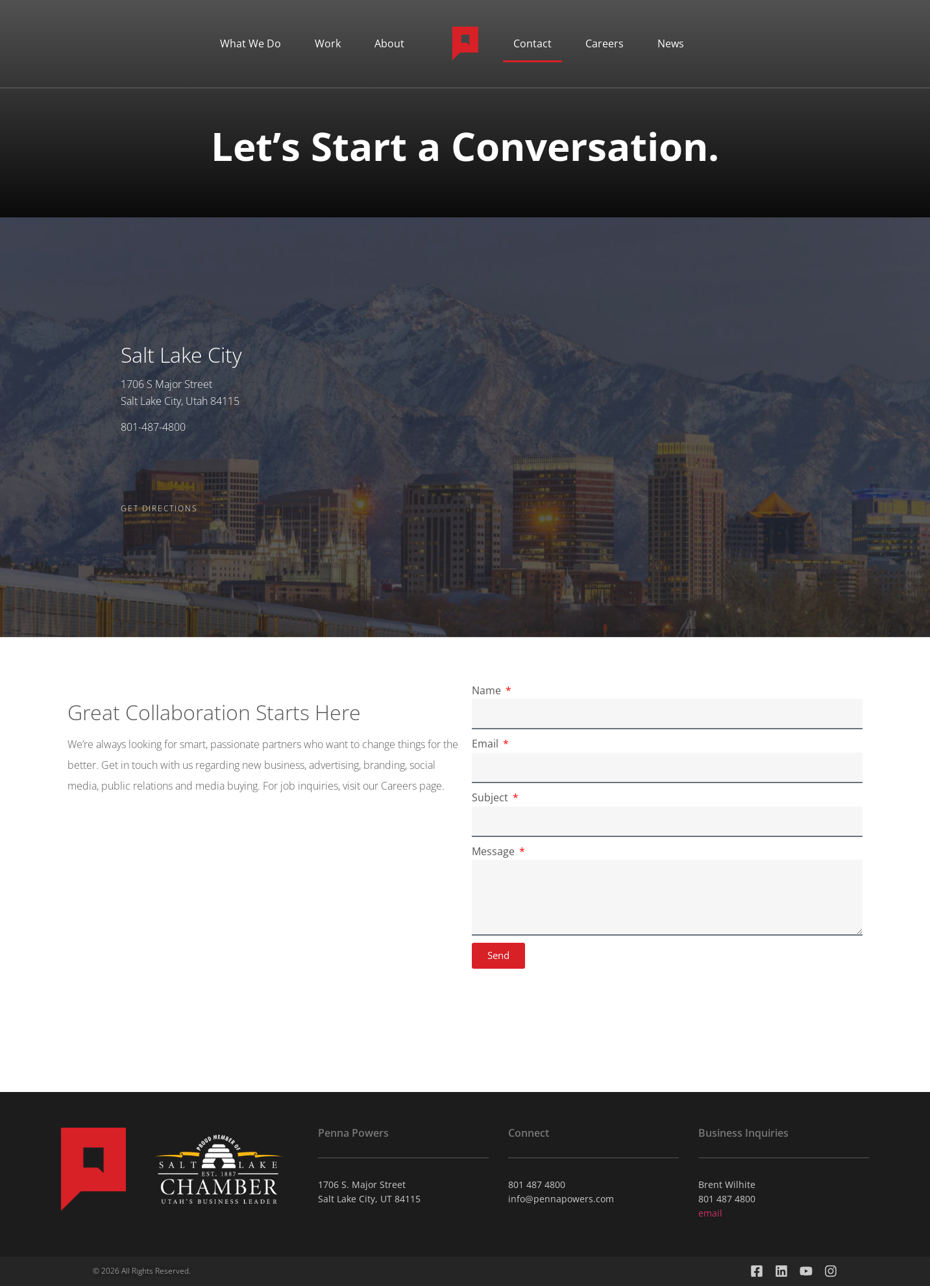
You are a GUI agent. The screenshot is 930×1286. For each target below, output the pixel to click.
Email (486, 743)
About (389, 43)
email (710, 1213)
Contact (532, 43)
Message (494, 851)
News (670, 43)
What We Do (250, 43)
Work (328, 43)
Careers (604, 43)
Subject (491, 797)
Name (488, 690)
